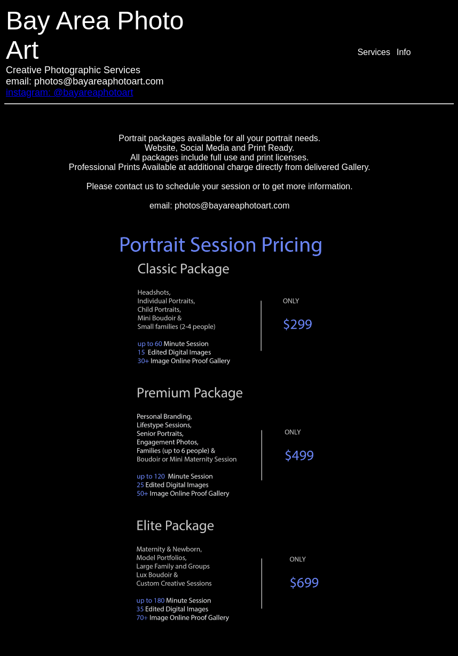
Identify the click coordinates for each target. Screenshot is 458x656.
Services (374, 52)
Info (404, 52)
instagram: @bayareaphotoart (69, 92)
